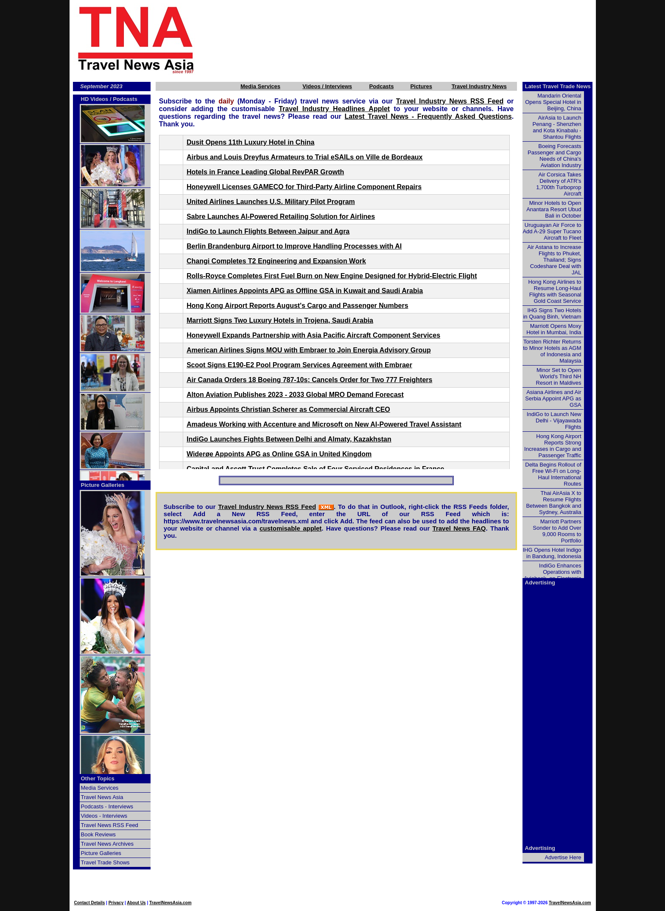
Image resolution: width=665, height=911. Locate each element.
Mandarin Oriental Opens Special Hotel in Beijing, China (553, 102)
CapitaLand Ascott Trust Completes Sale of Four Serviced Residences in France (315, 468)
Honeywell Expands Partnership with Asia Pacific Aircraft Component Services (313, 335)
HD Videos (95, 99)
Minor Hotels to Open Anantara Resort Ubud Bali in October (553, 209)
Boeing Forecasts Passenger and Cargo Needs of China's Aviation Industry (554, 155)
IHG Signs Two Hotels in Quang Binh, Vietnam (552, 313)
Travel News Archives (107, 844)
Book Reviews (98, 834)
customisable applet (290, 528)
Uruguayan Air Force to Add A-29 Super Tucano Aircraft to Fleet (551, 231)
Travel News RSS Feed (109, 825)
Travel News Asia (102, 797)
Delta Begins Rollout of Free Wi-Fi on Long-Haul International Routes (553, 474)
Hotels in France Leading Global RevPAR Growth (265, 172)
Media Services (260, 86)
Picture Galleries (103, 485)
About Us (136, 902)
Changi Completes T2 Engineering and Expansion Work (276, 261)
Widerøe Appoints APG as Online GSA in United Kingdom (279, 454)
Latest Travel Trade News (558, 86)
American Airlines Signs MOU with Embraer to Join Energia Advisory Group (309, 350)
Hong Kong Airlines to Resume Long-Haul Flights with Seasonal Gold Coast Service (554, 291)
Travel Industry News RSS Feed (449, 101)
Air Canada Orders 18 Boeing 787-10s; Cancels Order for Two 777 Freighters (309, 379)
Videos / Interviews (327, 86)
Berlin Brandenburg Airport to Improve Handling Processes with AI (294, 246)
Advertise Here (563, 857)
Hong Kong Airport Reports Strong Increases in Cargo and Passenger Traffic (552, 445)
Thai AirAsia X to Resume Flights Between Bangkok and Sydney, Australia (553, 502)
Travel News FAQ (459, 528)
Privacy (116, 902)
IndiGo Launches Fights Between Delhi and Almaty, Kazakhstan (289, 439)
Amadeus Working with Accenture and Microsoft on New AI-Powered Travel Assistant (324, 424)
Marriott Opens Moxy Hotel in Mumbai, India (553, 329)
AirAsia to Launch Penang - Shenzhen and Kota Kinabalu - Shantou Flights (557, 127)
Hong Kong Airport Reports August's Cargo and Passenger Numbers (297, 305)
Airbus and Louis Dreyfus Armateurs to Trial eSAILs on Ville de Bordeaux (305, 157)
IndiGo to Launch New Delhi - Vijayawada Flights (554, 420)
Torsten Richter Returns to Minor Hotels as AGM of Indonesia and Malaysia (552, 351)
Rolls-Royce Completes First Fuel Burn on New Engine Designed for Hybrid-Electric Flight (332, 275)
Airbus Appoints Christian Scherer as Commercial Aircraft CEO (288, 409)
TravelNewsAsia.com (170, 902)
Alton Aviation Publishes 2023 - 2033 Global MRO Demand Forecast (295, 394)
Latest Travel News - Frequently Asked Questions (428, 116)
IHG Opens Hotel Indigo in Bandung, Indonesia (551, 553)
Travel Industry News (479, 86)
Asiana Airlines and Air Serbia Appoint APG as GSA (553, 398)
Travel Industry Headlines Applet (334, 108)
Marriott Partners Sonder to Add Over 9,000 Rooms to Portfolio (557, 531)
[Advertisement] (409, 39)
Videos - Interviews (104, 816)
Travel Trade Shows (105, 862)
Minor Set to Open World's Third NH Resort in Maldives (558, 376)
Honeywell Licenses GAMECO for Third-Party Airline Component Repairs (304, 186)
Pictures (421, 86)
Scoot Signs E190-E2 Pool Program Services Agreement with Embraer (299, 365)
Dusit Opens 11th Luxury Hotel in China (250, 142)
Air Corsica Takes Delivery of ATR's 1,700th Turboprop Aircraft (558, 184)
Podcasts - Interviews (107, 806)
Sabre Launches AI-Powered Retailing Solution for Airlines (281, 216)
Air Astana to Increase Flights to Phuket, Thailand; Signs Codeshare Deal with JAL (554, 260)
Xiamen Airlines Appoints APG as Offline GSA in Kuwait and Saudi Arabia (305, 290)
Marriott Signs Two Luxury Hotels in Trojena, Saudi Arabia (280, 320)
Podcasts (381, 86)
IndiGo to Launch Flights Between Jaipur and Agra (268, 231)
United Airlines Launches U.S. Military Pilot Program (271, 201)
